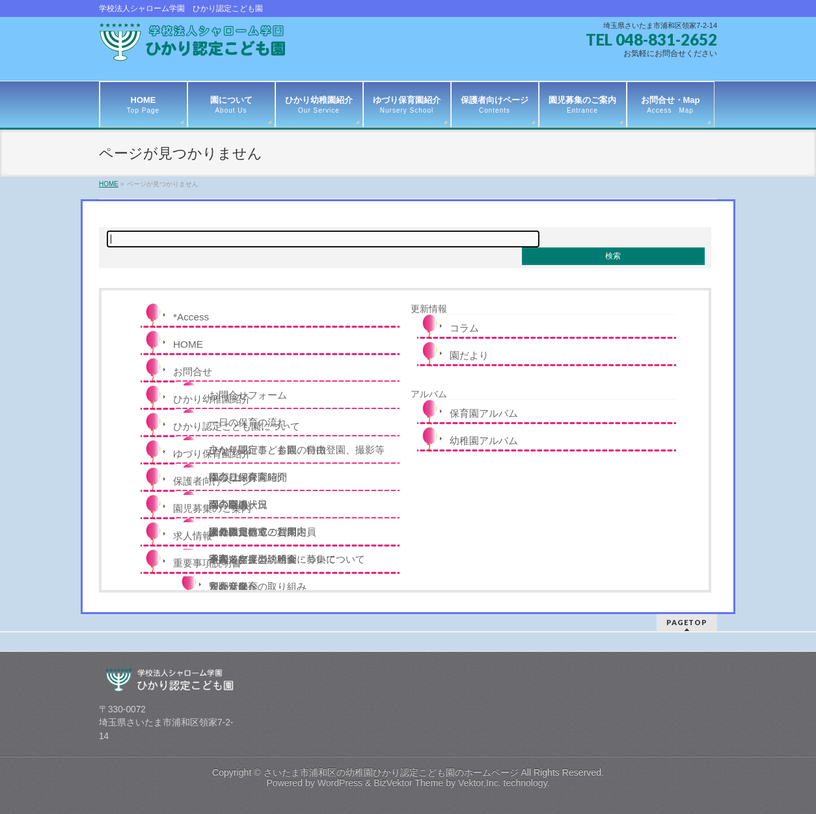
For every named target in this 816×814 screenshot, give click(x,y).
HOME (188, 344)
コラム (464, 327)
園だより (469, 355)
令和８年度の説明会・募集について (287, 559)
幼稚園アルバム (484, 440)
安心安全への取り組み (257, 586)
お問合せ (192, 371)
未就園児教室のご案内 (257, 531)
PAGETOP (686, 622)
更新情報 (429, 308)
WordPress (340, 783)
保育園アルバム (484, 413)
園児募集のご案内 (212, 508)
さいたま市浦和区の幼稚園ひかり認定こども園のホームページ (391, 772)
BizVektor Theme (408, 783)
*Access (191, 316)
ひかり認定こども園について (236, 426)
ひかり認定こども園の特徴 (267, 449)
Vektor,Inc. (479, 783)
